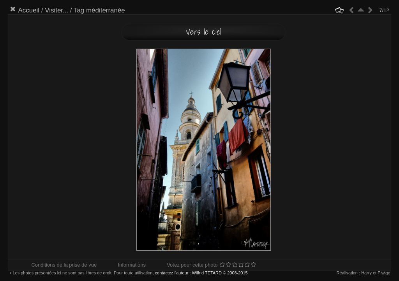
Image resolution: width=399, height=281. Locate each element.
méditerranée (105, 10)
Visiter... (56, 10)
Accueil (28, 10)
